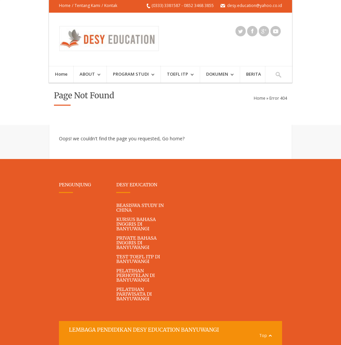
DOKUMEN (217, 75)
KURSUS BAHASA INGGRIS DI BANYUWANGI (136, 224)
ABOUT (87, 75)
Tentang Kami (87, 5)
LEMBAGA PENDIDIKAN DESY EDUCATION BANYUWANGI (144, 329)
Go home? (173, 138)
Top (263, 335)
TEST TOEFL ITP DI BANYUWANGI (138, 259)
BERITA (253, 74)
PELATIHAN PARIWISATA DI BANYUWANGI (134, 294)
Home (65, 5)
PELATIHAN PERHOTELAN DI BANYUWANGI (135, 275)
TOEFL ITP (177, 75)
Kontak (110, 5)
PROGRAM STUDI (131, 75)
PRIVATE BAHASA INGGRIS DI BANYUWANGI (136, 242)
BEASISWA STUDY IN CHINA (140, 207)
